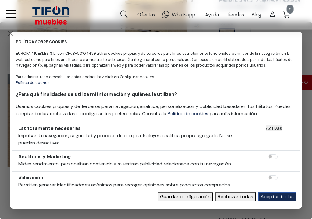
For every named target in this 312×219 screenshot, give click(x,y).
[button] (11, 18)
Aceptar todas (277, 196)
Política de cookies (33, 82)
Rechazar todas (235, 196)
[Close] (10, 33)
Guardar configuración (185, 196)
